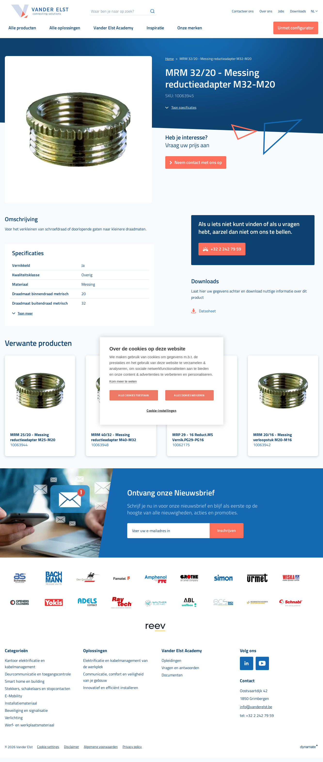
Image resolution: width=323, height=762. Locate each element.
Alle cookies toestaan (133, 395)
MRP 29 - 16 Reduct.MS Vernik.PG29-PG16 (192, 437)
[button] (314, 12)
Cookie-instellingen (161, 410)
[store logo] (40, 11)
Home (169, 58)
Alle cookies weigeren (189, 395)
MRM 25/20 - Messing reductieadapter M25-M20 (32, 437)
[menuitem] (266, 11)
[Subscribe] (227, 530)
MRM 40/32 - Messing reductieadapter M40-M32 (113, 437)
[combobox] (123, 11)
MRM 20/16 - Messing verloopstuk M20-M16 (272, 437)
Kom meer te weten (123, 381)
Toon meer (25, 313)
